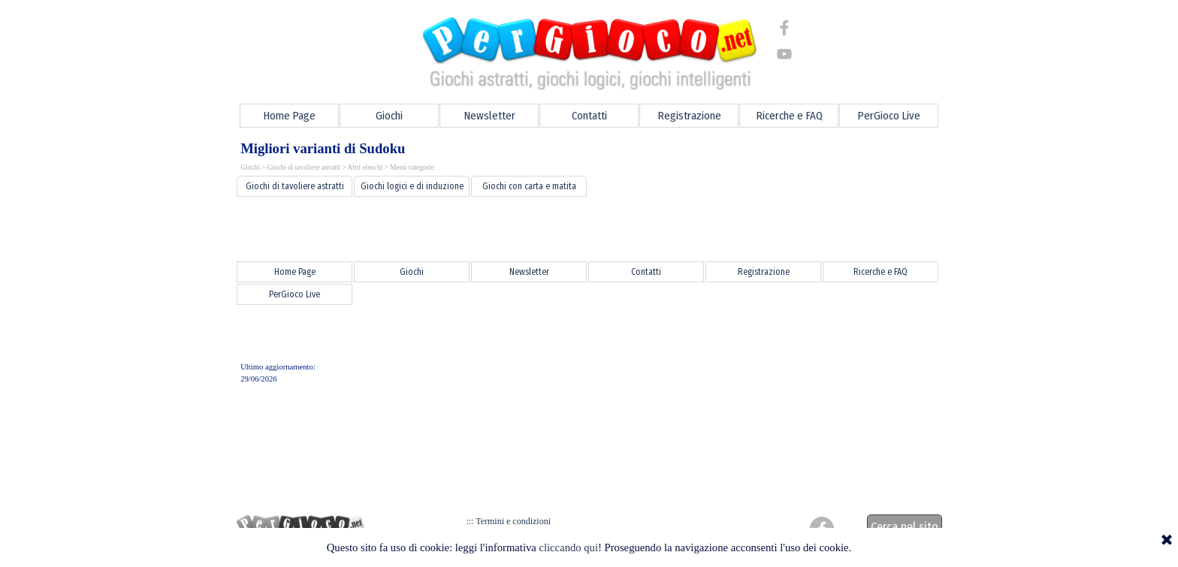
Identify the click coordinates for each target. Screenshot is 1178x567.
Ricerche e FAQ (789, 115)
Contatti (589, 115)
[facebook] (784, 28)
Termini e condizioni (510, 521)
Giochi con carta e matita (529, 186)
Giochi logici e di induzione (412, 186)
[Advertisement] (589, 229)
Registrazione (689, 115)
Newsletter (489, 115)
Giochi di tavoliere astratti (303, 167)
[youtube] (784, 54)
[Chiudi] (1166, 541)
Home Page (289, 115)
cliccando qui (568, 547)
